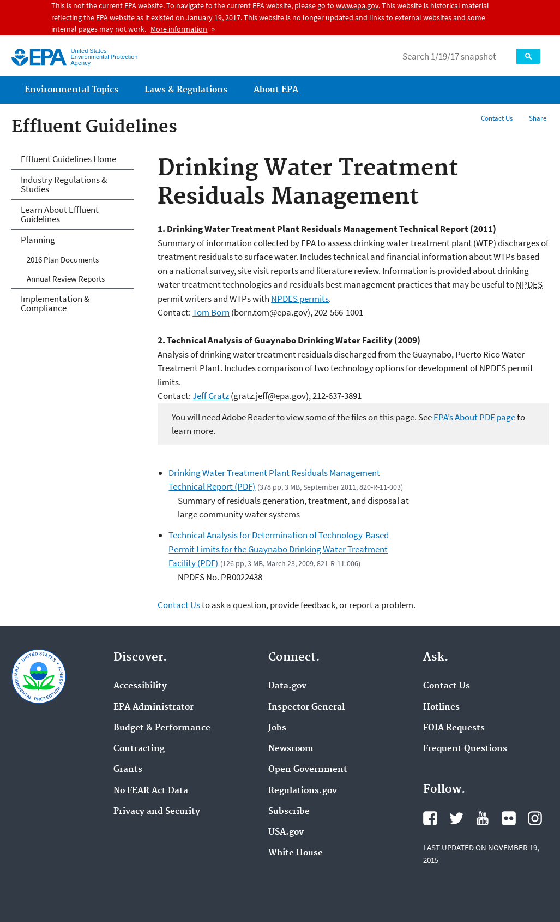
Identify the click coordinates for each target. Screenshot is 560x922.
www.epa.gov (357, 5)
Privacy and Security (156, 812)
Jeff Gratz (210, 396)
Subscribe (289, 812)
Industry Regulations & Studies (64, 184)
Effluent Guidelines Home (68, 159)
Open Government (307, 770)
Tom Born (211, 312)
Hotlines (441, 707)
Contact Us (497, 118)
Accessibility (140, 686)
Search (528, 56)
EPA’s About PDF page (474, 417)
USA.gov (286, 832)
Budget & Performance (161, 728)
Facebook (430, 818)
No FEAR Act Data (150, 791)
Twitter (456, 818)
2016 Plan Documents (63, 259)
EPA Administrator (153, 707)
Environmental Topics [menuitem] (71, 90)
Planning (38, 240)
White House (295, 853)
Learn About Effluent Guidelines (60, 214)
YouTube (482, 818)
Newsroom (291, 749)
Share (537, 118)
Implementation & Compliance (55, 303)
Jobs (277, 728)
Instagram (535, 818)
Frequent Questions (465, 749)
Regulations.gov (302, 791)
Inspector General (306, 707)
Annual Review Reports (66, 278)
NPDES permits (300, 299)
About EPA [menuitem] (276, 90)
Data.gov (287, 686)
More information (178, 29)
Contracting (139, 749)
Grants (127, 770)
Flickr (509, 818)
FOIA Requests (454, 728)
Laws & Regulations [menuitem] (185, 90)
